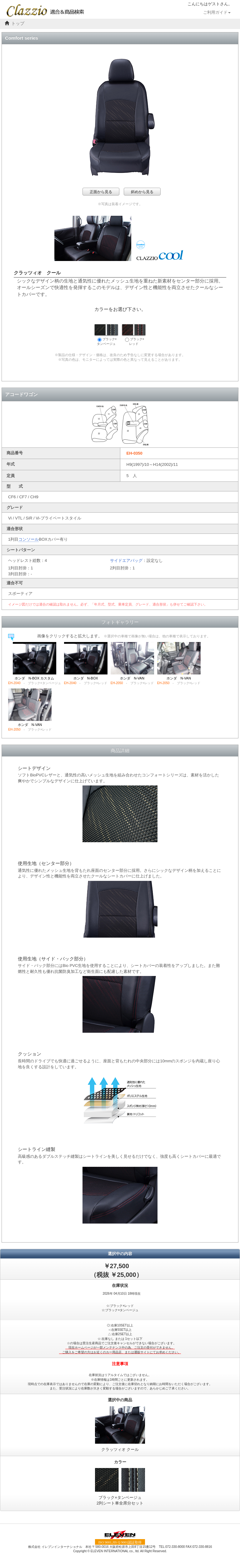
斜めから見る (142, 192)
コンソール (28, 539)
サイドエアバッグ (126, 560)
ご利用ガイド (217, 12)
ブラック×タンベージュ (106, 334)
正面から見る (101, 192)
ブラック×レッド (133, 334)
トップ (17, 23)
